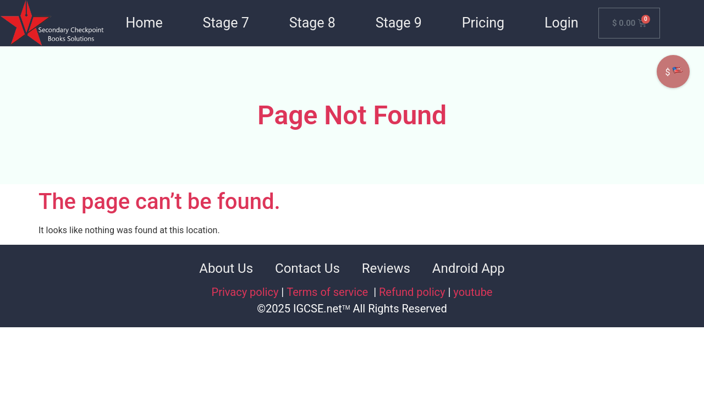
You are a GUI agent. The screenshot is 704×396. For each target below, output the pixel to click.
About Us (226, 268)
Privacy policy (245, 292)
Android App (468, 268)
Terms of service (329, 292)
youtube (472, 292)
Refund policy (412, 292)
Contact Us (307, 268)
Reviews (386, 268)
